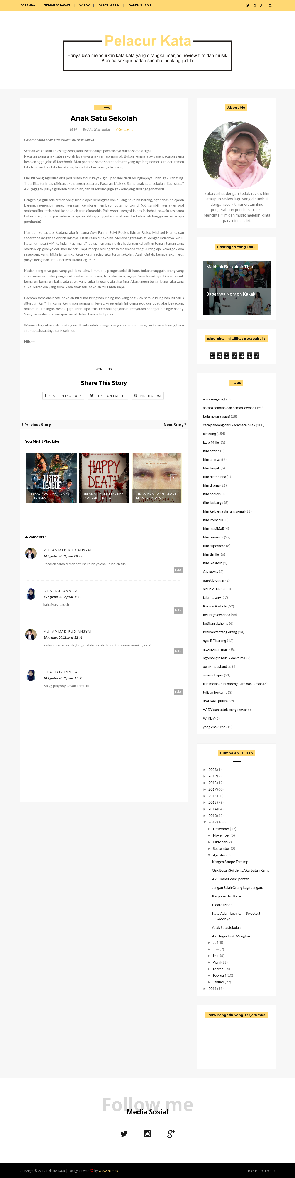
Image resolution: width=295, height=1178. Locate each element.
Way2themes (108, 1170)
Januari (218, 982)
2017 (212, 789)
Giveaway (210, 571)
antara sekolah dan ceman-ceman (228, 407)
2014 (212, 809)
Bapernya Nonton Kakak (230, 293)
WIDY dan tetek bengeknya (224, 709)
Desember (221, 828)
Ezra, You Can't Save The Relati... (50, 496)
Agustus (219, 855)
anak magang (213, 399)
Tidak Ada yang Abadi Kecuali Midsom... (156, 496)
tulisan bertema (215, 692)
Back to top (262, 1171)
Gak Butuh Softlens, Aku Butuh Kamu (240, 870)
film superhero (214, 545)
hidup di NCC (213, 589)
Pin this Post (151, 395)
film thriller (211, 554)
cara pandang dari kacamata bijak (229, 425)
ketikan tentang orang (220, 632)
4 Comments (124, 129)
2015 (212, 802)
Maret (218, 968)
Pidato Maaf (222, 904)
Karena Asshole (215, 606)
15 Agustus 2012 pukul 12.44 (62, 637)
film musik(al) (213, 528)
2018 (212, 782)
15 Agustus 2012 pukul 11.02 (62, 597)
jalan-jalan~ (212, 597)
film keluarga (213, 502)
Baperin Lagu (140, 5)
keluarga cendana (216, 614)
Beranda (28, 5)
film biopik (211, 468)
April (217, 962)
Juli (215, 942)
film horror (211, 494)
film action (211, 451)
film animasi (212, 459)
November (221, 835)
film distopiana (214, 476)
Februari (219, 975)
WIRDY (84, 5)
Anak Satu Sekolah (226, 927)
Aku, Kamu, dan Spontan (230, 879)
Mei (216, 955)
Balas (178, 569)
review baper (213, 675)
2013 (212, 815)
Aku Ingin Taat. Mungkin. (231, 936)
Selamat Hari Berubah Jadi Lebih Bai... (103, 496)
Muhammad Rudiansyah (68, 550)
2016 (212, 796)
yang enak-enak (215, 727)
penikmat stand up (217, 666)
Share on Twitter (111, 395)
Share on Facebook (65, 395)
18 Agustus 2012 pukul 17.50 (62, 678)
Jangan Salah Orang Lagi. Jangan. (237, 887)
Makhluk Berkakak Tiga (229, 266)
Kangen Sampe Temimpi (230, 861)
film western (212, 563)
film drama (211, 485)
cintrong (103, 107)
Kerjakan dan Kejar (226, 896)
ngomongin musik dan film (223, 658)
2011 (212, 988)
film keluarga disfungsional (224, 511)
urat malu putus (215, 701)
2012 (212, 822)
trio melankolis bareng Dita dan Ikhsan (233, 683)
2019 (212, 776)
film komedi (212, 520)
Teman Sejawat (57, 5)
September (221, 848)
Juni (216, 949)
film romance (213, 537)
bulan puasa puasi (216, 416)
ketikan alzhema (215, 623)
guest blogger (214, 580)
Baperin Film (109, 5)
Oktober (220, 842)
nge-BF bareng (214, 640)
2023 (212, 769)
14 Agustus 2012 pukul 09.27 (62, 556)
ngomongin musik (216, 649)
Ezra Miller (211, 442)
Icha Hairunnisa (60, 591)
